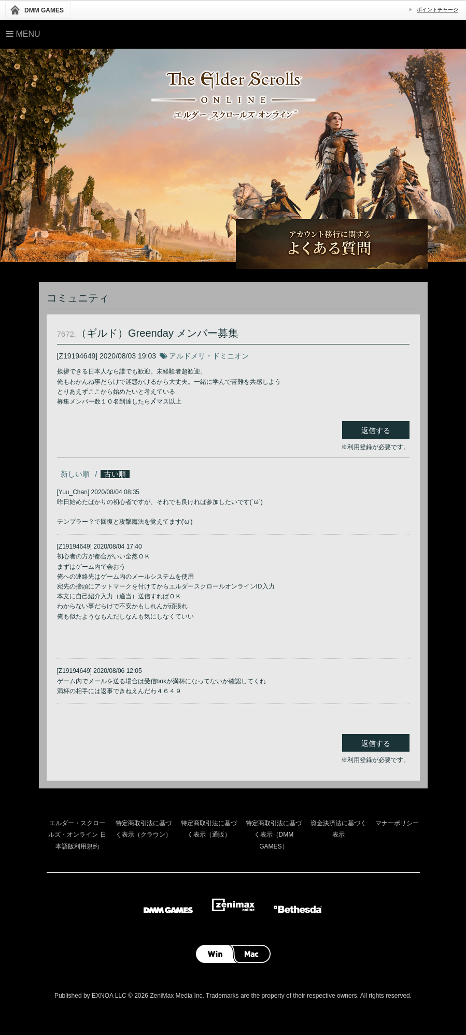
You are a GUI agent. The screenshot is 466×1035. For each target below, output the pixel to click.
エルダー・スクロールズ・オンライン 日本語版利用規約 (77, 835)
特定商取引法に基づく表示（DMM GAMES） (274, 835)
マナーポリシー (397, 823)
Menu (23, 34)
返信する (375, 430)
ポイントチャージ (437, 9)
